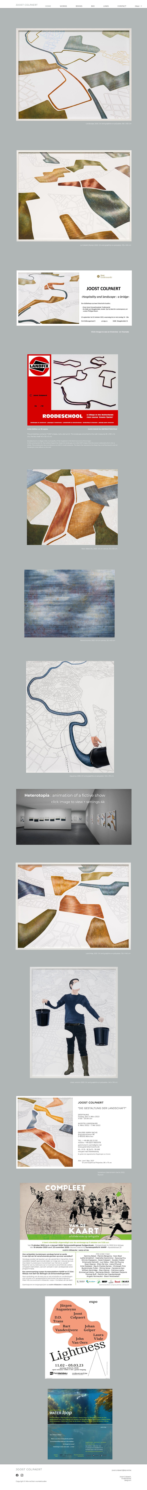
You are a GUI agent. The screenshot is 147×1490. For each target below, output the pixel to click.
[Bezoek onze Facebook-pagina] (17, 1475)
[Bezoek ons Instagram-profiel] (22, 1475)
